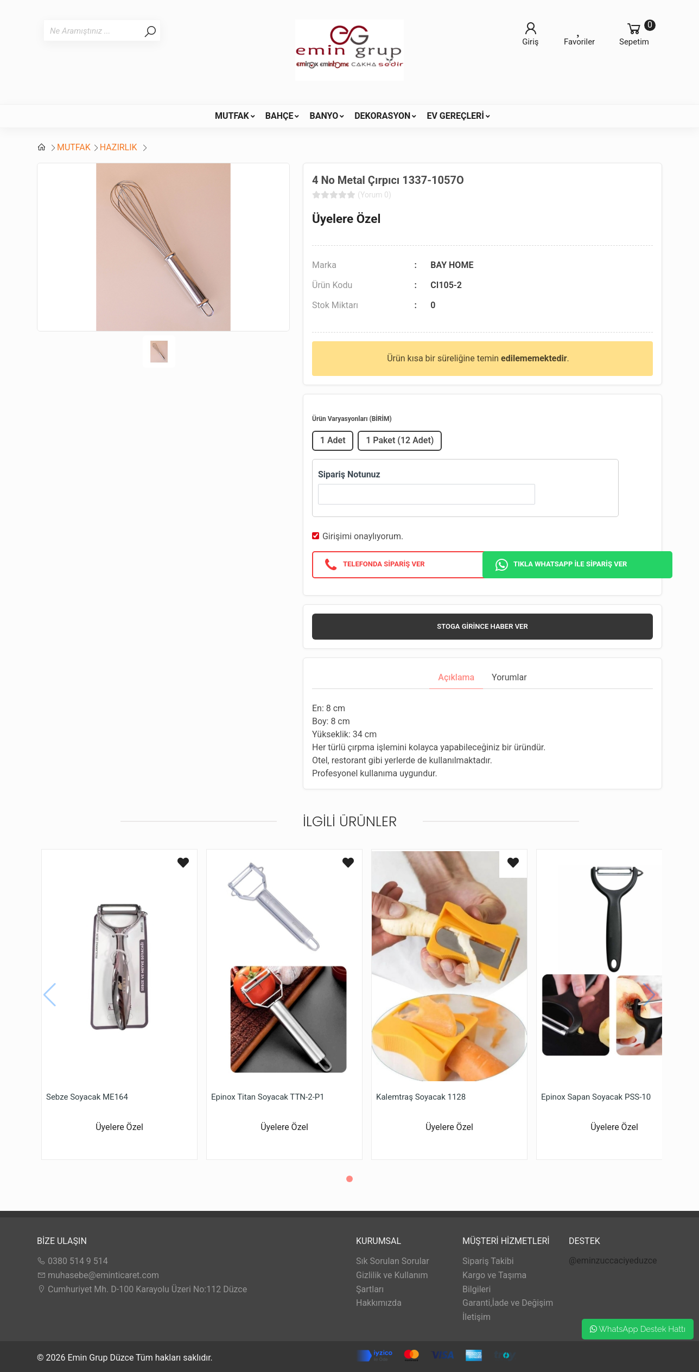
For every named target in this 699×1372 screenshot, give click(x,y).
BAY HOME (451, 265)
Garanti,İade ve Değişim (507, 1303)
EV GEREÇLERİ (455, 116)
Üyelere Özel (346, 219)
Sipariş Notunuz (349, 474)
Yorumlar (509, 677)
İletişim (476, 1317)
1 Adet (333, 440)
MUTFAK (232, 116)
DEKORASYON (382, 116)
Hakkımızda (379, 1303)
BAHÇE (279, 116)
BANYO (323, 116)
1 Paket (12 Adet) (400, 440)
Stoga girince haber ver (482, 626)
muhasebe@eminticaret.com (98, 1275)
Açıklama (456, 677)
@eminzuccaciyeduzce (613, 1260)
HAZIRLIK (119, 147)
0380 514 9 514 (72, 1261)
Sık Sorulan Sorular (392, 1261)
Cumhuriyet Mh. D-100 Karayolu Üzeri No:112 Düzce (142, 1289)
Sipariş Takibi (488, 1261)
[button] (349, 1179)
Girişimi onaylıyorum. (362, 536)
